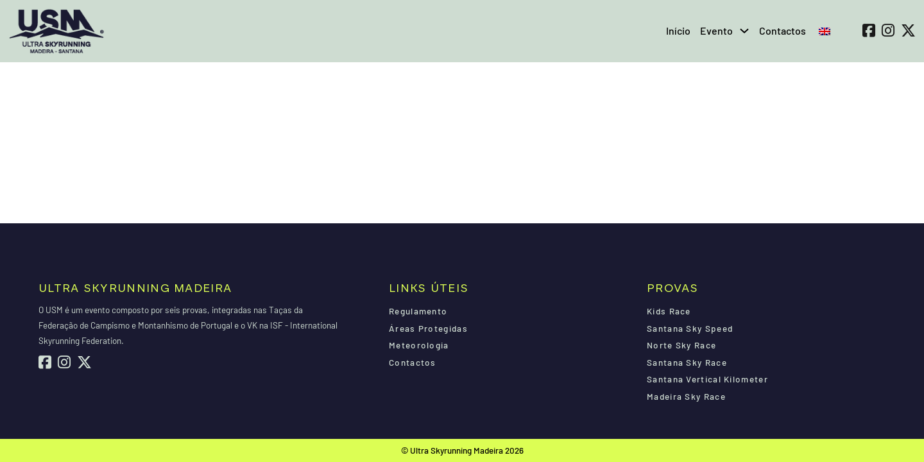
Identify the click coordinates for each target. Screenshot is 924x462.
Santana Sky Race (687, 362)
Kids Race (669, 310)
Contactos (782, 30)
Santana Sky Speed (690, 328)
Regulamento (418, 310)
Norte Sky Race (681, 344)
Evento (716, 30)
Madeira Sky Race (686, 396)
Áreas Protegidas (428, 328)
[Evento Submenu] (744, 31)
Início (678, 30)
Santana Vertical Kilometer (707, 378)
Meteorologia (419, 344)
